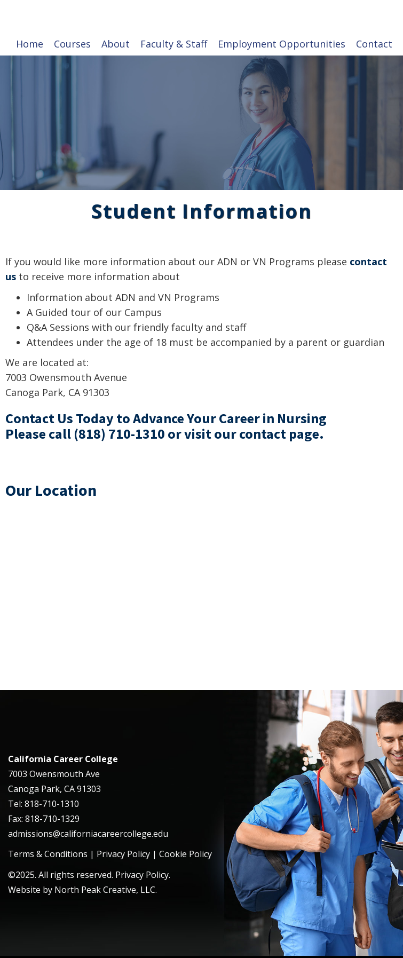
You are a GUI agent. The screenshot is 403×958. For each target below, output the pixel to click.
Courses (72, 43)
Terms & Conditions (48, 854)
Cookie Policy (185, 854)
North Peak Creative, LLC (104, 890)
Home (29, 43)
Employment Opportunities (281, 43)
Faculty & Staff (173, 43)
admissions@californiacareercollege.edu (88, 834)
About (115, 43)
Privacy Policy (123, 854)
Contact (374, 43)
